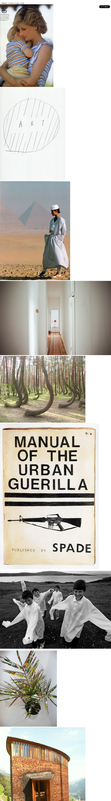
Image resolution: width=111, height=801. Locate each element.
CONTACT (4, 3)
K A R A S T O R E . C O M (16, 3)
